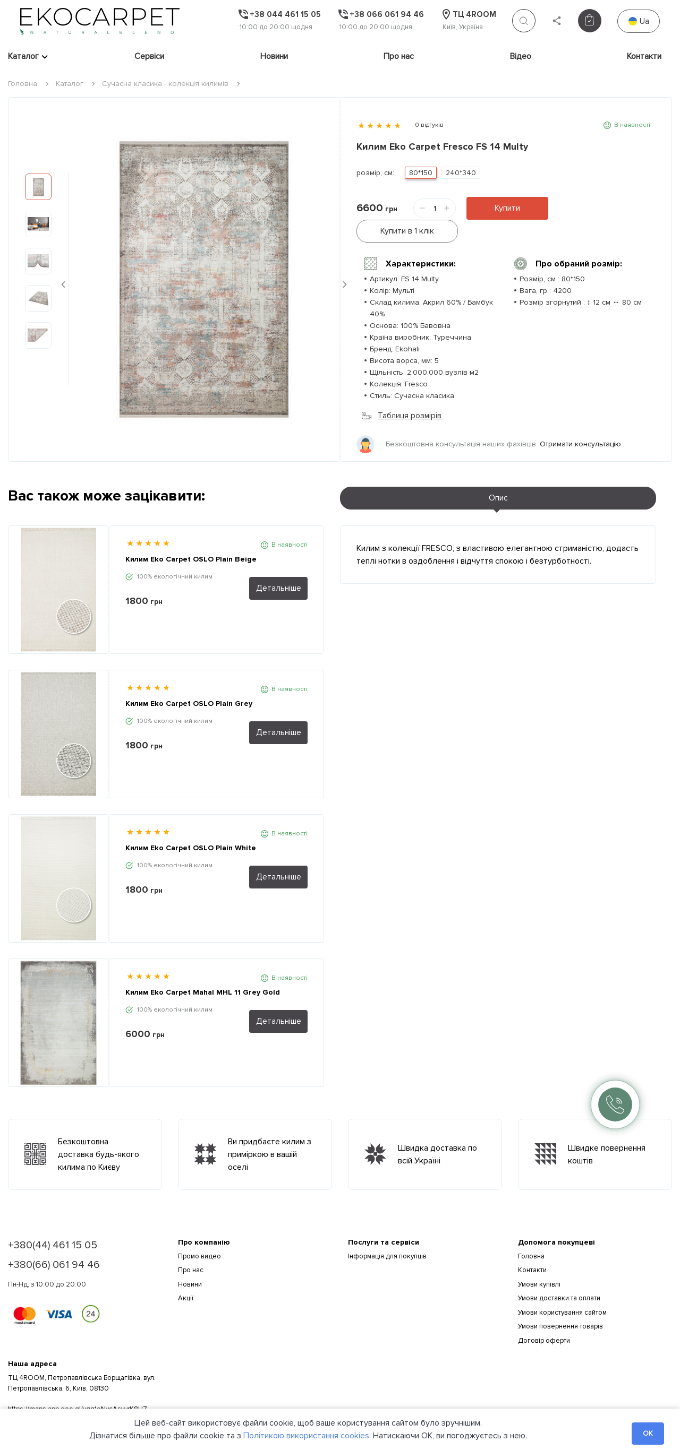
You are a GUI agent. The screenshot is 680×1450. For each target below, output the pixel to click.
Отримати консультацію (580, 420)
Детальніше (278, 564)
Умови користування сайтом (562, 1289)
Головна (22, 83)
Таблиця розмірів (401, 392)
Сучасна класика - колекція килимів (165, 83)
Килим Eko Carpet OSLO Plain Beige (191, 535)
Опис (498, 474)
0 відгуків (429, 125)
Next (344, 272)
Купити (507, 208)
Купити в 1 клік (597, 208)
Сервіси (149, 56)
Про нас (399, 56)
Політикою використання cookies (306, 1435)
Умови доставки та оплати (559, 1275)
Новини (274, 56)
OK (648, 1433)
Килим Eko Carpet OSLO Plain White (190, 824)
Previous (63, 272)
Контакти (644, 56)
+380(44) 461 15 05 (52, 1222)
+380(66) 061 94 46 (54, 1241)
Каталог (23, 56)
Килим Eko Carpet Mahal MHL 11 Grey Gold (202, 968)
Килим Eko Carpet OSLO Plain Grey (188, 680)
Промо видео (199, 1233)
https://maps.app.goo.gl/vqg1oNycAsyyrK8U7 (77, 1386)
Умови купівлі (539, 1261)
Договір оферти (544, 1317)
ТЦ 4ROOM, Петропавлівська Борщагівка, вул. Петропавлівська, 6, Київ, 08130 (82, 1359)
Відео (520, 56)
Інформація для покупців (387, 1233)
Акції (185, 1275)
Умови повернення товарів (560, 1303)
